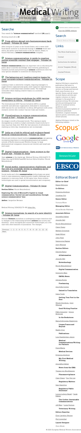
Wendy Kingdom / (63, 303)
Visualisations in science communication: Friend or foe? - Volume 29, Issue (24, 116)
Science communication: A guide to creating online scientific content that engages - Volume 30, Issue (27, 60)
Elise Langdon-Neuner (64, 416)
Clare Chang (60, 378)
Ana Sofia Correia (62, 287)
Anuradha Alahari (62, 217)
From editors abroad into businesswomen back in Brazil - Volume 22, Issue (27, 42)
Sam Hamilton (61, 385)
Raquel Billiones (62, 185)
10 (36, 230)
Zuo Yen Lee (70, 378)
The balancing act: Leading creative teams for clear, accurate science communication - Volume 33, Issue (27, 79)
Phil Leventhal (61, 419)
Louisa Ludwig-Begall (64, 394)
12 (43, 230)
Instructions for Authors (67, 62)
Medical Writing (25, 22)
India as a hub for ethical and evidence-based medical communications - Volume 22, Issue (26, 133)
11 (39, 230)
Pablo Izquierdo (61, 312)
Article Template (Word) (67, 67)
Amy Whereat (61, 245)
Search (66, 22)
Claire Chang (60, 227)
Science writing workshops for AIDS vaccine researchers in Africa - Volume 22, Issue (25, 99)
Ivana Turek (60, 294)
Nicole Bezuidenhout (63, 224)
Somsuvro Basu (61, 273)
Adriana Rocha (61, 280)
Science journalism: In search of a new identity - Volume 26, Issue (27, 214)
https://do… (32, 207)
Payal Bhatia (60, 348)
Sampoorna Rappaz (63, 241)
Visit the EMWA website (68, 30)
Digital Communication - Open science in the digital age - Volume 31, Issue (26, 152)
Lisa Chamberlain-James (65, 337)
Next (4, 231)
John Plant (60, 238)
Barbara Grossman (62, 231)
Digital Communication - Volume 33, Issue (24, 185)
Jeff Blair (59, 405)
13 (46, 230)
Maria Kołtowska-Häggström (67, 321)
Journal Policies (64, 72)
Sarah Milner (60, 234)
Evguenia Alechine (63, 192)
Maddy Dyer (60, 330)
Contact (61, 57)
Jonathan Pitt (61, 195)
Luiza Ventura (69, 405)
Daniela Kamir (61, 252)
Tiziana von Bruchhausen (65, 371)
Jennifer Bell (60, 220)
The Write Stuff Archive (67, 52)
